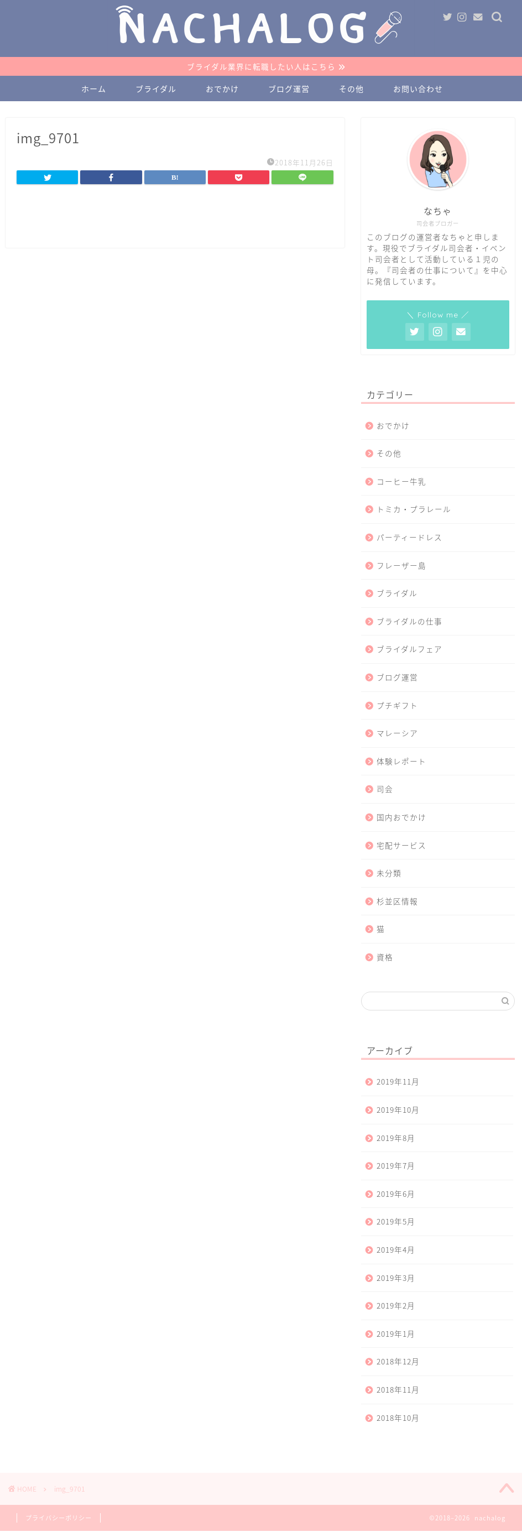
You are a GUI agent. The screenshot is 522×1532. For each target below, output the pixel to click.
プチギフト (397, 705)
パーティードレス (409, 537)
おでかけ (222, 90)
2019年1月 (396, 1334)
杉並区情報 (397, 901)
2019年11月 (398, 1082)
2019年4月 (396, 1249)
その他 (351, 90)
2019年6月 (396, 1194)
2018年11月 (398, 1389)
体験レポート (401, 761)
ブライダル (155, 90)
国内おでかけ (401, 817)
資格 (385, 957)
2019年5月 (396, 1222)
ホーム (93, 90)
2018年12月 (398, 1362)
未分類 (389, 873)
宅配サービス (401, 845)
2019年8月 (396, 1138)
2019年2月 (396, 1306)
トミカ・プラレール (414, 509)
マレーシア (397, 733)
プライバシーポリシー (58, 1519)
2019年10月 (398, 1110)
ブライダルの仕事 (409, 621)
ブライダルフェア (409, 649)
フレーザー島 (401, 565)
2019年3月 (396, 1278)
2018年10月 (398, 1418)
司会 (385, 789)
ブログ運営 (289, 90)
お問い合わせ (418, 90)
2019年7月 (396, 1166)
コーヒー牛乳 (401, 481)
